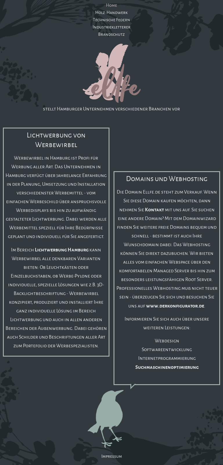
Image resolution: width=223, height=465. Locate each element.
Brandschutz (111, 34)
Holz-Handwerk (111, 12)
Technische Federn (111, 20)
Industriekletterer (111, 27)
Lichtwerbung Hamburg (62, 249)
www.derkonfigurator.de (175, 305)
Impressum (111, 456)
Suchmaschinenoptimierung (167, 366)
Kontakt (154, 209)
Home (111, 5)
